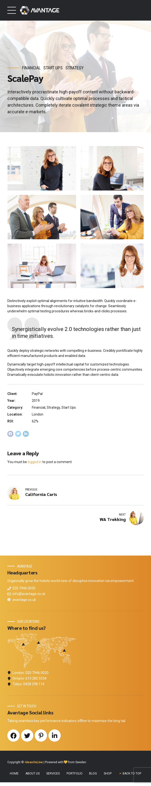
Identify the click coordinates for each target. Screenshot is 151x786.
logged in (35, 462)
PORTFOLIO (74, 774)
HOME (14, 774)
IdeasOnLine (34, 763)
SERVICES (53, 774)
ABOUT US (32, 774)
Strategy (74, 67)
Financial (31, 67)
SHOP (108, 774)
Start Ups (53, 67)
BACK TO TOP (132, 774)
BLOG (93, 774)
